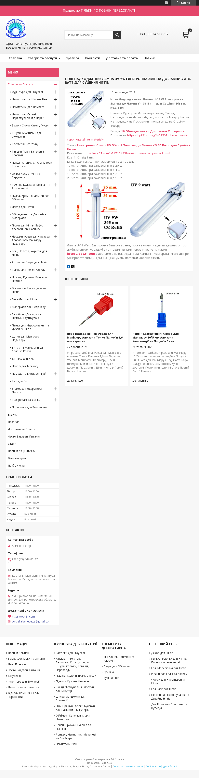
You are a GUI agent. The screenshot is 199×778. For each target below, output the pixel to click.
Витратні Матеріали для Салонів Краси (28, 349)
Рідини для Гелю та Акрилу (169, 674)
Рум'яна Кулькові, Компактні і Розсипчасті (31, 186)
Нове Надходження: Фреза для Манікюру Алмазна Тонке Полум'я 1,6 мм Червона (95, 337)
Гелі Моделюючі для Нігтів (169, 668)
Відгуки (13, 414)
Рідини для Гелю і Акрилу (28, 270)
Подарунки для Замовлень (29, 407)
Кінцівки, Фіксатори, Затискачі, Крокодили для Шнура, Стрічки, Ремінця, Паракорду (73, 664)
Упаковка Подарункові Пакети (27, 390)
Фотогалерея (17, 458)
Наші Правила (17, 664)
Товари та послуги (42, 58)
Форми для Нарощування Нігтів (29, 290)
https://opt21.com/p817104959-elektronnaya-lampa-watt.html (127, 153)
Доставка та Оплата (21, 429)
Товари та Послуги (20, 84)
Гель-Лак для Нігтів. (25, 299)
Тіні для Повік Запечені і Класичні (28, 153)
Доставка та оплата (122, 58)
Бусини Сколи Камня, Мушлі (30, 125)
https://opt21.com (81, 254)
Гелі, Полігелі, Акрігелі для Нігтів (29, 253)
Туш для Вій (20, 381)
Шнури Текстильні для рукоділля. (27, 134)
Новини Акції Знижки (21, 451)
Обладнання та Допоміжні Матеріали (29, 216)
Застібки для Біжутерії (71, 653)
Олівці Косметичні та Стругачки (26, 175)
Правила (72, 58)
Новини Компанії (19, 653)
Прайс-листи (16, 465)
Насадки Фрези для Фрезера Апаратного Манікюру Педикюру (31, 240)
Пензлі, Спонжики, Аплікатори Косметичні (32, 164)
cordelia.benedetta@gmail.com (31, 621)
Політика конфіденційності (161, 766)
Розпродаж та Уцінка (26, 400)
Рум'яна (108, 672)
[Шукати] (117, 35)
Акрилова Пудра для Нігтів (29, 262)
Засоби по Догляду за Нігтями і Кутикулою (26, 316)
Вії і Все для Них (22, 358)
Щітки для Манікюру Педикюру (25, 338)
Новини (149, 58)
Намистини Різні (66, 744)
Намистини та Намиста (23, 687)
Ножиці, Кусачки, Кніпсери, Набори (30, 279)
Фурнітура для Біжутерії (28, 92)
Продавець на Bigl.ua (99, 763)
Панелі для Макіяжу (25, 366)
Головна (15, 58)
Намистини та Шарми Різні (29, 99)
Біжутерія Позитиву (25, 144)
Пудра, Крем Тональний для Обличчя (30, 197)
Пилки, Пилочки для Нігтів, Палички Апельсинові (169, 660)
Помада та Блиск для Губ (29, 373)
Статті (12, 444)
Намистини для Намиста (28, 107)
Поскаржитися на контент (128, 766)
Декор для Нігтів (23, 207)
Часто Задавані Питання (24, 436)
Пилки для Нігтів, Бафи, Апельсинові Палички (27, 227)
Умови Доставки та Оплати (26, 658)
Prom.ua (119, 759)
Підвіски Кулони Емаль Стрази (76, 675)
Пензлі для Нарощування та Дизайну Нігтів (30, 327)
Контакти (92, 58)
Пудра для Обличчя (116, 666)
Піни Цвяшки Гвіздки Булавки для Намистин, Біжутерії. (75, 708)
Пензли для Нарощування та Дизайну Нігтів (170, 696)
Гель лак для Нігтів (164, 689)
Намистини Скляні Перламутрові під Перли (28, 116)
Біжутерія (14, 676)
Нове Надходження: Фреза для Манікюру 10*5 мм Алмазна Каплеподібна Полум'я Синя (155, 337)
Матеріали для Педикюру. (29, 307)
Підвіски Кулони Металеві (73, 681)
